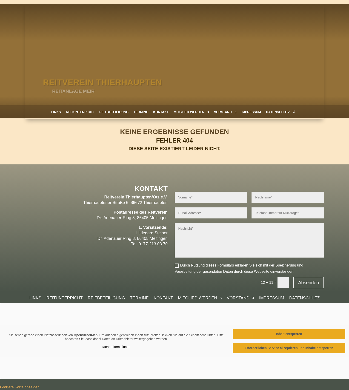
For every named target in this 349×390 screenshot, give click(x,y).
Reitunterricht (80, 112)
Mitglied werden (189, 112)
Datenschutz (278, 112)
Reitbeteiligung (114, 112)
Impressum (251, 112)
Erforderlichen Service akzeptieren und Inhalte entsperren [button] (289, 348)
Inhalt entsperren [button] (289, 334)
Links (56, 112)
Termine (141, 112)
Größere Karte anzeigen (20, 387)
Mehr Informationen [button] (116, 347)
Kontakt (161, 112)
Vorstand (223, 112)
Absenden (308, 282)
